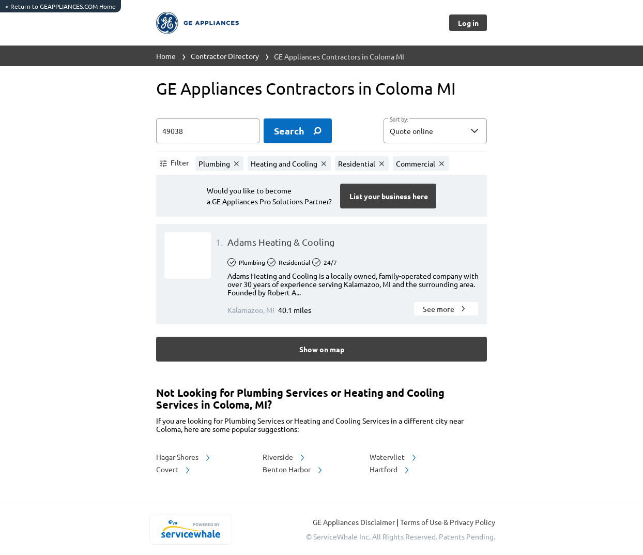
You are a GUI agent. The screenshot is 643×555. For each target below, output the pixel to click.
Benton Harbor (293, 469)
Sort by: (399, 119)
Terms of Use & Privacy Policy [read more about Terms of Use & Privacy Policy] (447, 522)
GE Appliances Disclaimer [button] (354, 522)
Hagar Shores (183, 456)
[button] (435, 130)
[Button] (468, 22)
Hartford (390, 469)
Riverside (284, 456)
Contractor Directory (225, 56)
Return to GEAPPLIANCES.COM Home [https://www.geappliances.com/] (60, 6)
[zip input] (207, 131)
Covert (173, 469)
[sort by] (450, 131)
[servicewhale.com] (190, 529)
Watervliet (394, 456)
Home (166, 56)
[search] (298, 130)
